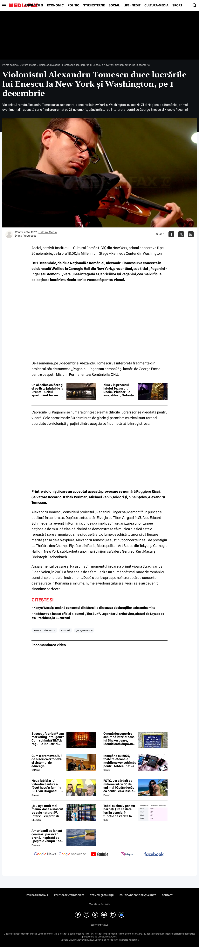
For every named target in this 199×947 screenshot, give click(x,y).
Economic (55, 5)
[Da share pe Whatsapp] (191, 234)
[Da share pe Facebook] (171, 234)
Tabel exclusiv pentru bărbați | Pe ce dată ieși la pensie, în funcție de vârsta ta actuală (119, 811)
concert (65, 630)
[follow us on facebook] (154, 854)
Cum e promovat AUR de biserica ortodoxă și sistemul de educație (46, 761)
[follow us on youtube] (99, 854)
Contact (167, 895)
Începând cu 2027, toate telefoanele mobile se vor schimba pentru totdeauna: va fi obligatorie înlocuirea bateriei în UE (119, 761)
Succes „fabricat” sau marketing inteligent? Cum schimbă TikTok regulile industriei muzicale (47, 739)
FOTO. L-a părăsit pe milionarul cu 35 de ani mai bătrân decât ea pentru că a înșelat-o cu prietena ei (119, 786)
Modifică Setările (99, 904)
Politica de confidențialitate (138, 895)
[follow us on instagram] (126, 854)
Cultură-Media (156, 5)
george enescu (84, 630)
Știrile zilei (33, 5)
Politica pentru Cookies (69, 895)
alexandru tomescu (44, 630)
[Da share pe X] (181, 234)
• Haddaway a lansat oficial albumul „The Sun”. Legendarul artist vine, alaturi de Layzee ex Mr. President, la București (97, 616)
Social (114, 5)
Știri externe (94, 5)
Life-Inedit (132, 5)
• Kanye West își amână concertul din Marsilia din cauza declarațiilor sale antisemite (93, 608)
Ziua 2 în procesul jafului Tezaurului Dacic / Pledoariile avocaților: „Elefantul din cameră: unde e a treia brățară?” (119, 390)
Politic (73, 5)
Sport (177, 5)
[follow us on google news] (45, 854)
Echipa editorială (37, 895)
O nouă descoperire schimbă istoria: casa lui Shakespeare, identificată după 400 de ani (119, 739)
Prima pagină (10, 64)
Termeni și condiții (102, 895)
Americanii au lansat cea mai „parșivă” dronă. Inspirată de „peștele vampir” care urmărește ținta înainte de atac (47, 836)
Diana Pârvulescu (26, 235)
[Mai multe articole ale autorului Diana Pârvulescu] (9, 234)
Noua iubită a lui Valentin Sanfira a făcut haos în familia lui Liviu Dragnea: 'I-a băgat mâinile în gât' (46, 786)
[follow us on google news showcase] (72, 854)
